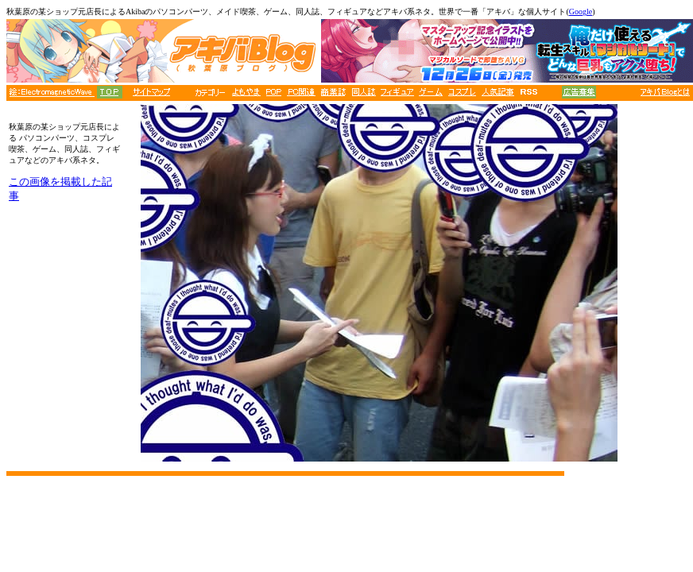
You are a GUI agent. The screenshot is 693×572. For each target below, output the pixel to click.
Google (580, 11)
